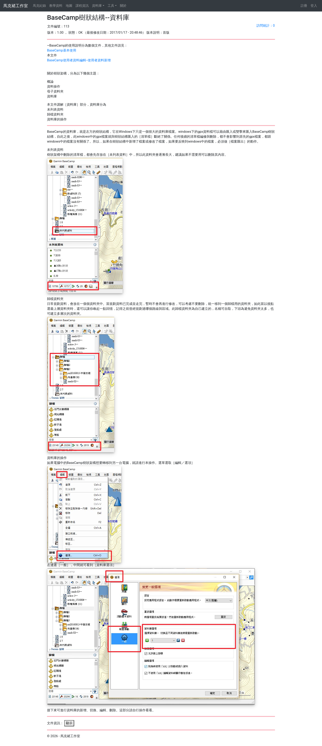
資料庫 (97, 6)
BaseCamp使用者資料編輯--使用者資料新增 (79, 60)
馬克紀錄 (39, 6)
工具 (111, 6)
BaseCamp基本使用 (61, 50)
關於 (123, 6)
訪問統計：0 (265, 25)
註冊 (304, 6)
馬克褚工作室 (15, 5)
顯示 (69, 723)
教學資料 (55, 6)
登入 (313, 6)
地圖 (69, 6)
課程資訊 (82, 6)
